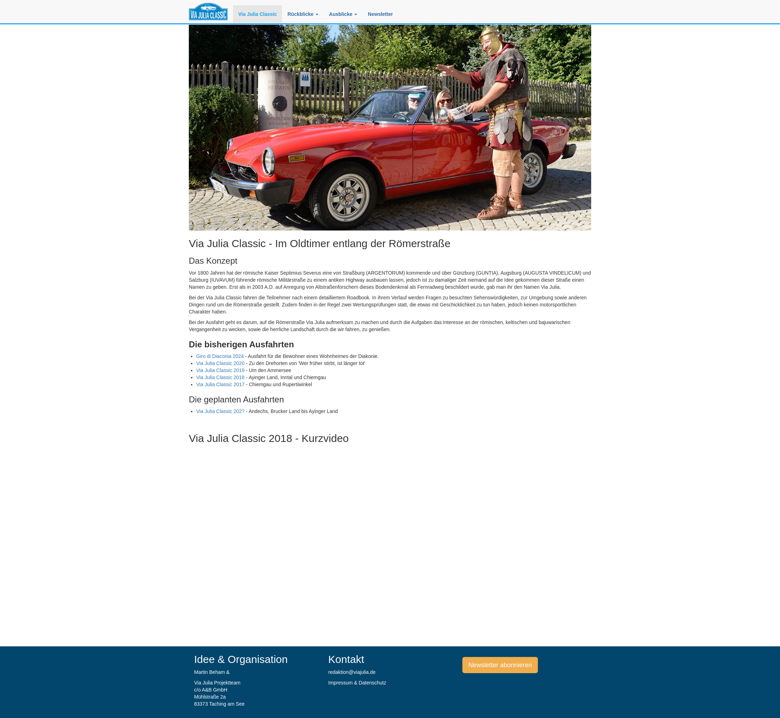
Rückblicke (302, 14)
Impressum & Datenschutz (357, 683)
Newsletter (380, 14)
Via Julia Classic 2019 (220, 370)
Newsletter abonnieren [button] (500, 665)
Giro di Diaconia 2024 (220, 356)
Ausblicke (343, 14)
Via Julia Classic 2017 (220, 384)
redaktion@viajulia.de (352, 672)
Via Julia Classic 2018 (220, 377)
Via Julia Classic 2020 (220, 363)
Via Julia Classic (257, 14)
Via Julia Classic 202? (220, 411)
